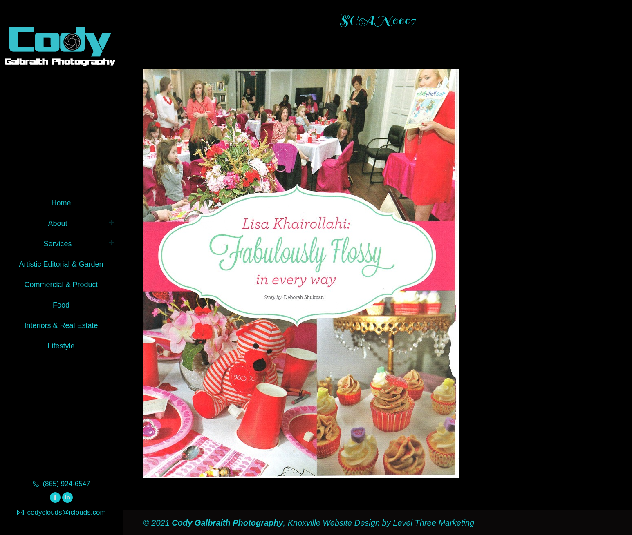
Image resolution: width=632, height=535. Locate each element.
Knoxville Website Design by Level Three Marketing (379, 522)
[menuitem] (61, 201)
